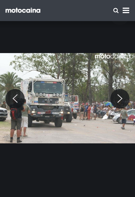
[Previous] (15, 99)
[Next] (120, 99)
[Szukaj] (116, 10)
